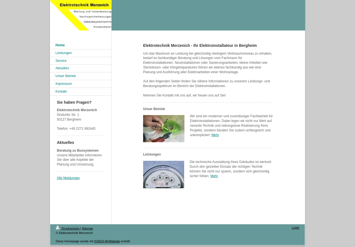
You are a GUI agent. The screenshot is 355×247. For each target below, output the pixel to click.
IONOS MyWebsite (107, 241)
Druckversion (68, 228)
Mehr (215, 135)
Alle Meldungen (68, 178)
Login (295, 227)
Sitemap (87, 228)
